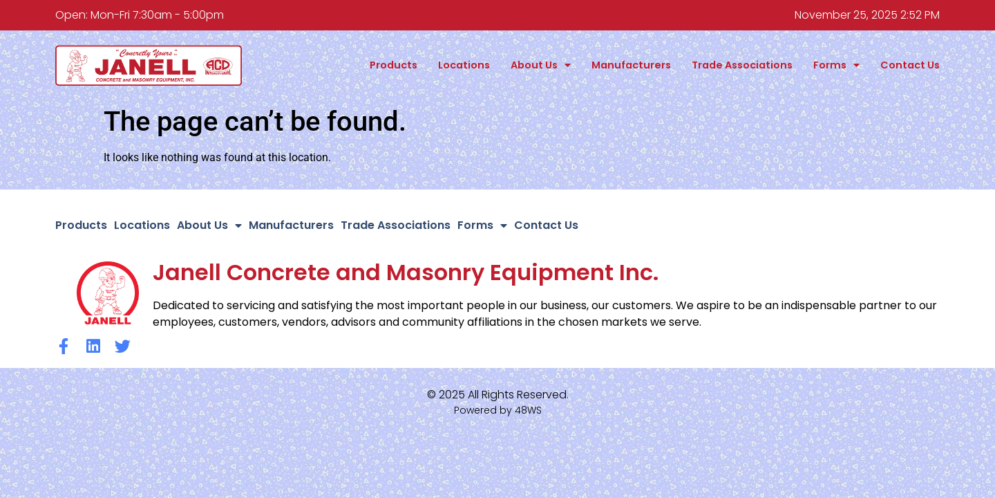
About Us (541, 65)
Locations (464, 65)
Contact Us (910, 65)
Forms (836, 65)
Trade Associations (742, 65)
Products (393, 65)
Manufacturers (631, 65)
